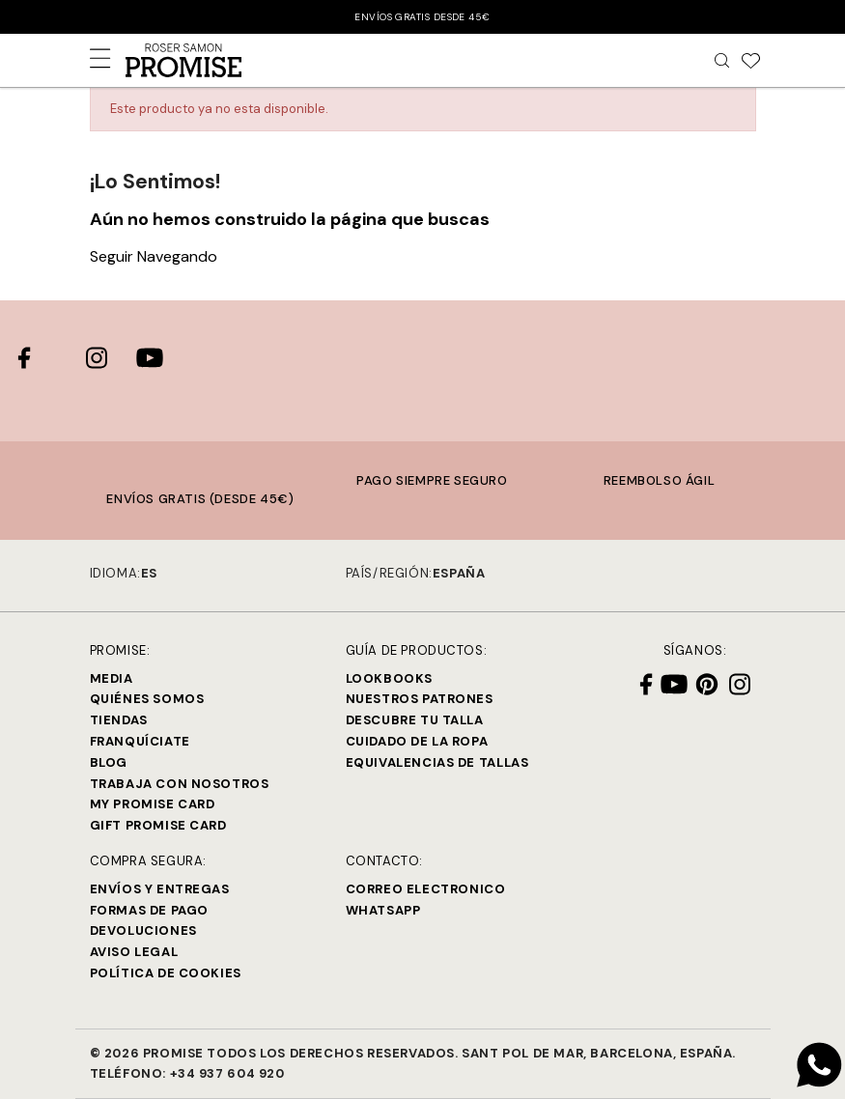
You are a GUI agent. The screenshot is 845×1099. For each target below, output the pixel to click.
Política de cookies (165, 973)
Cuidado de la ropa (417, 741)
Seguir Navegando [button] (153, 256)
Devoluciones (143, 930)
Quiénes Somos (147, 698)
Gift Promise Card (158, 825)
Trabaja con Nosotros (179, 783)
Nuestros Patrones (419, 698)
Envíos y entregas (160, 889)
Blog (108, 762)
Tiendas (119, 720)
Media (111, 678)
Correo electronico (426, 889)
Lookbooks (389, 678)
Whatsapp (383, 910)
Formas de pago (149, 910)
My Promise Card (152, 804)
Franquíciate (140, 741)
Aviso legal (134, 952)
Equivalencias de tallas (437, 762)
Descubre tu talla (415, 720)
